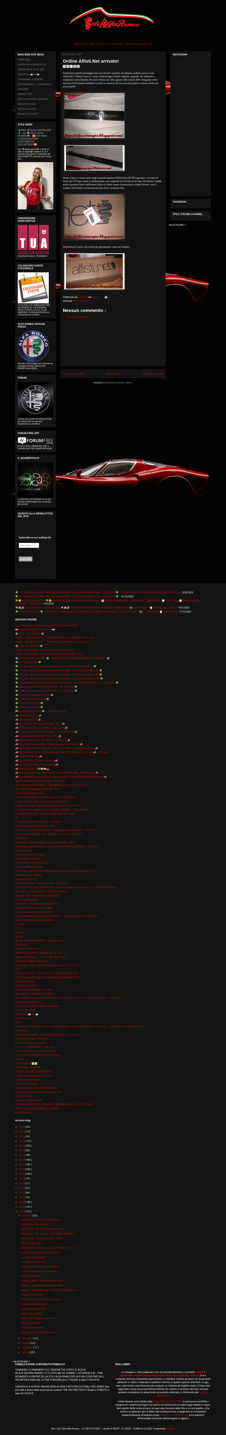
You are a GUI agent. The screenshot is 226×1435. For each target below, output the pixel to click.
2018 (22, 1159)
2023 (22, 1136)
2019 (22, 1155)
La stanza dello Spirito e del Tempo (39, 1271)
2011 (22, 1192)
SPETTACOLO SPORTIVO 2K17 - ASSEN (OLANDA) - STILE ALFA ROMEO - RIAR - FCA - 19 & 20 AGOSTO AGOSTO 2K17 (78, 1026)
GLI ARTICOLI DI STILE (27, 948)
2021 (22, 1145)
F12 (17, 928)
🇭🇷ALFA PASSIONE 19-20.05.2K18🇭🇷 (35, 629)
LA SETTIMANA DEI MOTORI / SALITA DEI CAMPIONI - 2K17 (47, 977)
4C (16, 817)
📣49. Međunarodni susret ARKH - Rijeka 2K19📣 (41, 727)
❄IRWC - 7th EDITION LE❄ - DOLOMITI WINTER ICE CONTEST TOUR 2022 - (55, 637)
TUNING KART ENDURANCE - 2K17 (33, 1075)
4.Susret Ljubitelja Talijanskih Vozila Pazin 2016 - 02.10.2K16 (47, 805)
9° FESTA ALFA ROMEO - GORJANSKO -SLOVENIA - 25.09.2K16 (49, 834)
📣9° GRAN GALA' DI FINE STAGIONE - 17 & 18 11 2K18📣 (46, 731)
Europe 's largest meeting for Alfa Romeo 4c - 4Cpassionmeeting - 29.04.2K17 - (57, 916)
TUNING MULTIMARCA (27, 1079)
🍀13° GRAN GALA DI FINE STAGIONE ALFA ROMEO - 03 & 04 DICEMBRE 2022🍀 (58, 670)
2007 (22, 1211)
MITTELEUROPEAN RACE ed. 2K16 (33, 989)
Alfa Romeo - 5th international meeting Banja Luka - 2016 (45, 842)
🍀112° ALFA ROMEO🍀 (28, 662)
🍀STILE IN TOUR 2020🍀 (29, 703)
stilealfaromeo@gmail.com (174, 1415)
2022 (22, 1141)
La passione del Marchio (34, 1304)
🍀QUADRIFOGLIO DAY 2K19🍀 (32, 699)
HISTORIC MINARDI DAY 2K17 (31, 961)
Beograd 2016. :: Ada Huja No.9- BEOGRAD (37, 895)
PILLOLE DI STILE (24, 1010)
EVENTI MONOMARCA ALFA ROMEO (34, 920)
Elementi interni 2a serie (34, 1308)
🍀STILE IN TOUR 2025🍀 (29, 707)
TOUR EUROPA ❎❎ (26, 1063)
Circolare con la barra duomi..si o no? (40, 1252)
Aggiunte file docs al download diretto (41, 1219)
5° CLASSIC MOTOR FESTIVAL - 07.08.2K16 (38, 821)
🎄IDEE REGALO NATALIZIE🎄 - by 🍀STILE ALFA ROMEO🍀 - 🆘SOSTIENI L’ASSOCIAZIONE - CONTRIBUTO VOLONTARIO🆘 (34, 137)
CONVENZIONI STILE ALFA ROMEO (34, 907)
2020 (22, 1150)
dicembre (27, 1215)
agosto (26, 1352)
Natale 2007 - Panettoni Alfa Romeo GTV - (43, 1229)
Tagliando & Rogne (31, 1276)
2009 (22, 1202)
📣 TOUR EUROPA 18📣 (28, 719)
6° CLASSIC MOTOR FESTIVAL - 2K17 (35, 826)
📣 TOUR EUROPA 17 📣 (28, 715)
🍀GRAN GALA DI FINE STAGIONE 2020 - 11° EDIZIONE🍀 (46, 690)
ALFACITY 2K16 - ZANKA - (29, 875)
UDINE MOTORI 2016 (26, 1083)
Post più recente (73, 373)
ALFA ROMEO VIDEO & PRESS (31, 862)
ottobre (26, 1343)
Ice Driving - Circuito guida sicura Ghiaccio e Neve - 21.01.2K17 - (49, 965)
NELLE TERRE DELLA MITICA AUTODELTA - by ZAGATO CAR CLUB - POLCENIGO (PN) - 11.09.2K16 (67, 998)
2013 (22, 1183)
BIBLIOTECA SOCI (27, 104)
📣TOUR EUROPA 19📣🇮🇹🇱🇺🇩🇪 (32, 768)
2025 (22, 1126)
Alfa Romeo (21, 838)
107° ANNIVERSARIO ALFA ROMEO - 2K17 (37, 789)
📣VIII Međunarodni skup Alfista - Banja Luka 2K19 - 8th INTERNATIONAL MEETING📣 (61, 776)
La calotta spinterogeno (33, 1257)
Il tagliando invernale (32, 1327)
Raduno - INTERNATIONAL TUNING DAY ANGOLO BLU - (50, 1290)
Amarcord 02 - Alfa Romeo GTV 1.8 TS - (42, 1238)
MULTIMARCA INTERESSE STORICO (34, 993)
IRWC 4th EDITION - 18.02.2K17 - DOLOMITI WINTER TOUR (46, 973)
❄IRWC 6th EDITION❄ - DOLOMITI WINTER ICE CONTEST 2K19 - (49, 654)
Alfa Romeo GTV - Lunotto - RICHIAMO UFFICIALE (47, 1233)
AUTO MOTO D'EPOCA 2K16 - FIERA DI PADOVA (41, 891)
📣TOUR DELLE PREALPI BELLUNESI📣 (36, 764)
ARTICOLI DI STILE (27, 109)
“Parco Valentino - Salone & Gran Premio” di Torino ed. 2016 (46, 625)
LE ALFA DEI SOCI (24, 981)
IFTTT (18, 969)
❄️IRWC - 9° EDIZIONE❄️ (29, 645)
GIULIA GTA (21, 944)
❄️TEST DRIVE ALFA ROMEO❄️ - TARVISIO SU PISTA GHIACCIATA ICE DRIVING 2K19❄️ (62, 658)
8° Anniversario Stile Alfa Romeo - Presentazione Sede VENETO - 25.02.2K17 (56, 830)
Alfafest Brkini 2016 (25, 879)
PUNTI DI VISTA (23, 1018)
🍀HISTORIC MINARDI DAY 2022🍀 (34, 695)
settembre (27, 1347)
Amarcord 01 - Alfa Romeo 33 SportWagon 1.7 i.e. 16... (49, 1247)
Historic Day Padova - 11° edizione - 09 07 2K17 (41, 957)
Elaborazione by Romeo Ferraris (38, 1332)
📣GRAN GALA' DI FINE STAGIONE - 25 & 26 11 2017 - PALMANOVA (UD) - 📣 (56, 748)
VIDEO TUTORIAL (24, 1096)
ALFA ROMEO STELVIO (27, 858)
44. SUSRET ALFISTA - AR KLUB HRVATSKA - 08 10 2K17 (45, 813)
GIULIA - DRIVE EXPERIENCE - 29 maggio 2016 (40, 940)
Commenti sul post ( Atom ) (118, 382)
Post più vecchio (152, 373)
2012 (22, 1188)
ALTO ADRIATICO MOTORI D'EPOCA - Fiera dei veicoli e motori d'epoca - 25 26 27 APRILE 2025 (66, 887)
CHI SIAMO (23, 89)
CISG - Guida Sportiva (26, 899)
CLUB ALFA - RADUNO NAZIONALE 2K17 (37, 903)
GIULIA (19, 936)
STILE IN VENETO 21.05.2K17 (31, 1043)
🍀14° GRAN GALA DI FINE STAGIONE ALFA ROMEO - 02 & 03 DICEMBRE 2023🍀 (58, 674)
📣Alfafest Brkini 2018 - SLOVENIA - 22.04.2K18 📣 (42, 740)
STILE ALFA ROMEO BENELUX (33, 99)
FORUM (19, 932)
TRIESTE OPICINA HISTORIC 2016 (33, 1071)
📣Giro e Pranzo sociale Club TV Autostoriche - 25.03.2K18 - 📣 (49, 744)
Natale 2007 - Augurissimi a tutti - (38, 1318)
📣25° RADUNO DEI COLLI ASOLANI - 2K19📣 (40, 723)
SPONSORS (21, 1030)
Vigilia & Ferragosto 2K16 (28, 1100)
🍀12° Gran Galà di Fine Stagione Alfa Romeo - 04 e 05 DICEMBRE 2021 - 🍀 (55, 666)
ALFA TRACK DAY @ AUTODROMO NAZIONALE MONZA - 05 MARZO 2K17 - (55, 871)
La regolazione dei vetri (33, 1262)
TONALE (19, 1059)
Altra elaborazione (30, 1322)
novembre (27, 1338)
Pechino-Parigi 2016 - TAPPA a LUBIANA (37, 1006)
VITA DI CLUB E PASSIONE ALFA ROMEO (37, 1108)
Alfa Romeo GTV (82, 301)
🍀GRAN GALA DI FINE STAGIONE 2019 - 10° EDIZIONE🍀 (46, 686)
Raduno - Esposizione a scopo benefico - (43, 1285)
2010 (22, 1197)
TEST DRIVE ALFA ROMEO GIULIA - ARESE (38, 1055)
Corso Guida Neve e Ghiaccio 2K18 (33, 912)
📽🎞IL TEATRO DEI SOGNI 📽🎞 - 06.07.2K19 (40, 781)
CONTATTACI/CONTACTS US (32, 64)
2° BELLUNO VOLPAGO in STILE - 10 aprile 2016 (40, 801)
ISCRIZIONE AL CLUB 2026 (31, 69)
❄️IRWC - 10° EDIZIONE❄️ (29, 633)
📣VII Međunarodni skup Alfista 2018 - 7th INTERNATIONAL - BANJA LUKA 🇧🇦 (56, 772)
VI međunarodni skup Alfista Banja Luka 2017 (39, 1092)
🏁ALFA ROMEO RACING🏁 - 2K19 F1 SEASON (40, 711)
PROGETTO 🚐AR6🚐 (28, 74)
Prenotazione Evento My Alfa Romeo (40, 1266)
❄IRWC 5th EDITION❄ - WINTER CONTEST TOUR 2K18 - (45, 650)
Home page (113, 373)
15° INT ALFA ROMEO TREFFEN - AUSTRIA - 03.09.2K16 (45, 797)
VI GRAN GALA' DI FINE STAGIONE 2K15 (36, 1088)
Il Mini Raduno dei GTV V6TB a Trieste (41, 1299)
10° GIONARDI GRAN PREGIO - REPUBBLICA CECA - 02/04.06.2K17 (51, 785)
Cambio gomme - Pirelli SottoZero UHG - (42, 1280)
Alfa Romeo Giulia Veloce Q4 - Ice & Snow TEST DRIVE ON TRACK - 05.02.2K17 (57, 846)
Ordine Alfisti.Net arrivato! (34, 1224)
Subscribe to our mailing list (35, 537)
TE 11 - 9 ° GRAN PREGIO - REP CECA (35, 1047)
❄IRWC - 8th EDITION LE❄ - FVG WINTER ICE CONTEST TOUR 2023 (51, 641)
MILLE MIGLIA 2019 (26, 985)
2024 (22, 1131)
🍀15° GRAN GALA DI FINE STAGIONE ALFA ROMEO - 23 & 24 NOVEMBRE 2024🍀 (59, 678)
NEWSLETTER (25, 94)
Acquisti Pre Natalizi (32, 1313)
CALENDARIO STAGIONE (30, 79)
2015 (22, 1173)
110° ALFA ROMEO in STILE (30, 793)
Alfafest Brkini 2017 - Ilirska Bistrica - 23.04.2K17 (41, 883)
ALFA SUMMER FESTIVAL (29, 867)
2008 (22, 1206)
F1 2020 (19, 924)
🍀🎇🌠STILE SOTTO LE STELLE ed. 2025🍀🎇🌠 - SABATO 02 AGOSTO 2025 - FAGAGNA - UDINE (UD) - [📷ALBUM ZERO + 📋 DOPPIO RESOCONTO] (96, 607)
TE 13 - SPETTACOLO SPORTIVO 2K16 (35, 1051)
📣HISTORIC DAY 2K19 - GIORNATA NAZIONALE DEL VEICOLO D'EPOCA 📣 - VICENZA (61, 752)
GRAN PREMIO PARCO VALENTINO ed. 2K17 (38, 952)
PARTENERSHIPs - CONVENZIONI (34, 84)
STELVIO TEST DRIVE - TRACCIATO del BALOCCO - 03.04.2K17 (48, 1034)
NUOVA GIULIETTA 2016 (28, 1002)
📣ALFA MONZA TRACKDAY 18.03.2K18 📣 (38, 736)
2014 (22, 1178)
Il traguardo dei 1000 (32, 1294)
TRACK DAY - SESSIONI (27, 1067)
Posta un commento (77, 317)
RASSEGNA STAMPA (28, 114)
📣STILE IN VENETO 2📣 (28, 756)
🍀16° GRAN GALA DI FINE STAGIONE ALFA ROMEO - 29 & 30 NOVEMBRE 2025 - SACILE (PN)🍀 (67, 596)
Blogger (170, 1428)
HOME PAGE (24, 59)
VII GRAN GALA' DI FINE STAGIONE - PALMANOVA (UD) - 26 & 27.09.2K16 (54, 1104)
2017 (22, 1164)
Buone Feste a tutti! (31, 1243)
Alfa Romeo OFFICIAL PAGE (30, 854)
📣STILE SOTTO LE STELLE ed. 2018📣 (36, 760)
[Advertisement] (113, 345)
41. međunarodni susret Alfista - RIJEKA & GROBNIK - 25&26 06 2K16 (52, 809)
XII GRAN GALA (23, 1112)
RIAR (17, 1022)
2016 (22, 1169)
